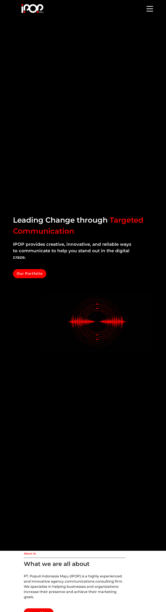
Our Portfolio (30, 273)
